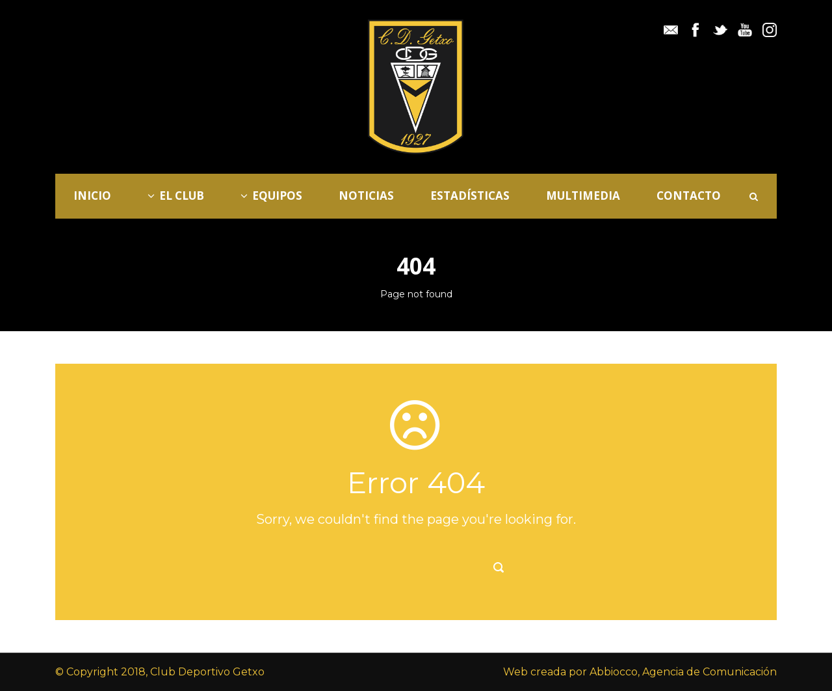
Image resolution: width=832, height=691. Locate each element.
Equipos (271, 195)
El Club (176, 195)
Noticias (366, 195)
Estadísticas (470, 195)
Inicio (92, 195)
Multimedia (583, 195)
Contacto (688, 195)
